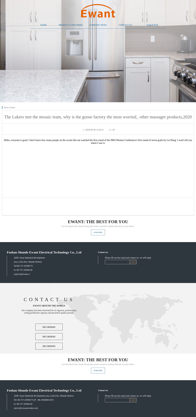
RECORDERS (49, 327)
